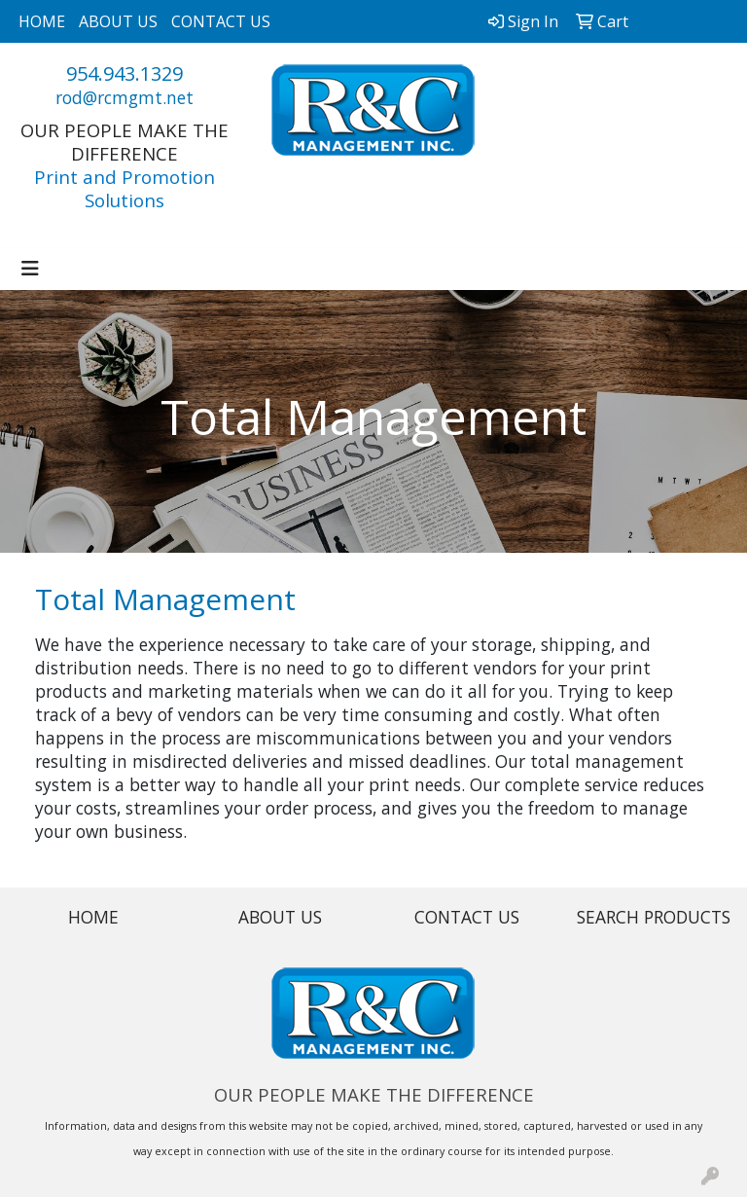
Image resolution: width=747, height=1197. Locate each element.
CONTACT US (220, 21)
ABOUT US (118, 21)
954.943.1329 (124, 73)
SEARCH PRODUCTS (653, 916)
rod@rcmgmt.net (124, 97)
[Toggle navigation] (30, 268)
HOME (41, 21)
